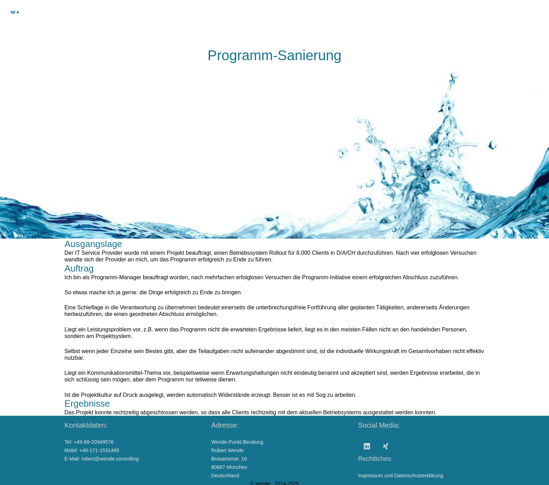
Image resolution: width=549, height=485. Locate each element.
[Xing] (386, 446)
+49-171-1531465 (99, 450)
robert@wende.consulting (110, 459)
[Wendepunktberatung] (14, 12)
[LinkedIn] (367, 446)
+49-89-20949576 (93, 442)
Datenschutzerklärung (418, 475)
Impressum (370, 475)
